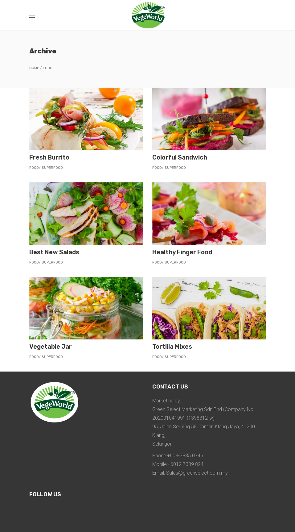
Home (34, 68)
